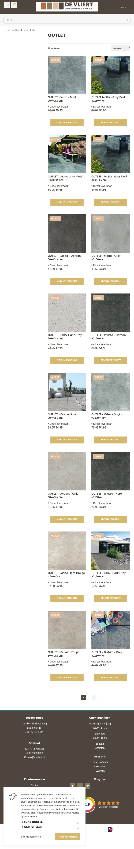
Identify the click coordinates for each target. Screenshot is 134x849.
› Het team (99, 766)
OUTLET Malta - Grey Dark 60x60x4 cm (108, 99)
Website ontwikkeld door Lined (40, 847)
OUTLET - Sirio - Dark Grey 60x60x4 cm (108, 575)
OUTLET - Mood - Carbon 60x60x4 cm (64, 258)
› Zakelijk (100, 770)
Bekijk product (67, 122)
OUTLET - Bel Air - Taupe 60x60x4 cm (63, 654)
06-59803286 (35, 753)
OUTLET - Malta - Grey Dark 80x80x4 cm (109, 178)
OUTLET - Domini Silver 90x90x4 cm (62, 416)
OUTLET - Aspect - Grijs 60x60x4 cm (63, 496)
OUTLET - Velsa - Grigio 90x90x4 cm (106, 416)
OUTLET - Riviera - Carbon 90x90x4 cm (108, 337)
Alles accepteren (68, 836)
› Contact (34, 785)
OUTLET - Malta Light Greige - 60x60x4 (66, 575)
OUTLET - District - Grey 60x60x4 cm (106, 654)
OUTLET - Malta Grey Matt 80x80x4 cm (65, 178)
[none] (127, 20)
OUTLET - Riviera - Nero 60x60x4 (106, 496)
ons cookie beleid (29, 809)
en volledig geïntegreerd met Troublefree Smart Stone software (80, 847)
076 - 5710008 (36, 749)
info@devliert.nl (36, 757)
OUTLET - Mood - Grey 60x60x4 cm (106, 258)
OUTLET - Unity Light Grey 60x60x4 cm (65, 337)
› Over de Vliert (99, 762)
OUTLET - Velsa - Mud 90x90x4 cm (62, 99)
